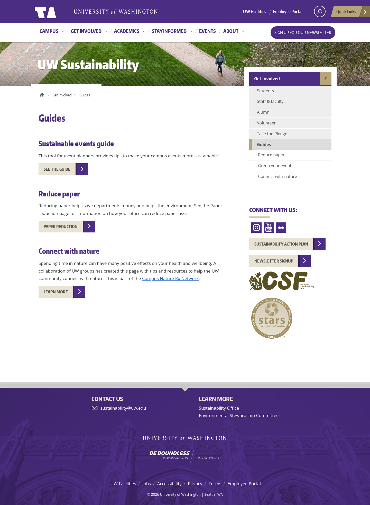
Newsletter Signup (273, 261)
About (230, 31)
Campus (49, 31)
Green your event (274, 165)
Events (207, 31)
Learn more (56, 291)
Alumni (264, 112)
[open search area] (320, 11)
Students (265, 91)
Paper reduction (61, 226)
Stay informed (169, 31)
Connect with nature (277, 176)
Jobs (146, 483)
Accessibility (169, 483)
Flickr (281, 227)
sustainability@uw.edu (123, 408)
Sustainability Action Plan (281, 244)
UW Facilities (254, 11)
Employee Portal (288, 11)
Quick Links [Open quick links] (351, 12)
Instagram (256, 227)
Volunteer (266, 123)
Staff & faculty (270, 101)
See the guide (57, 169)
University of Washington (56, 11)
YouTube (269, 227)
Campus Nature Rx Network (170, 278)
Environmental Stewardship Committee (239, 415)
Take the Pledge (272, 134)
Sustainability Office (219, 408)
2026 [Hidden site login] (155, 494)
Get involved (86, 31)
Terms (215, 483)
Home (42, 93)
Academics (126, 31)
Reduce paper (271, 155)
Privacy (195, 483)
